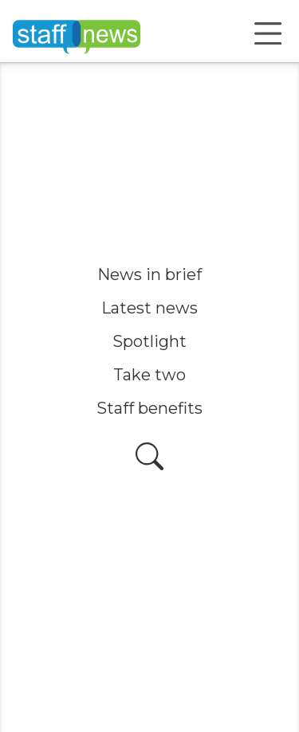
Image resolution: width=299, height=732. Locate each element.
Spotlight (149, 341)
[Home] (76, 33)
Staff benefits (149, 408)
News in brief (149, 274)
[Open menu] (268, 33)
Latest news (149, 307)
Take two (149, 374)
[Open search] (149, 456)
